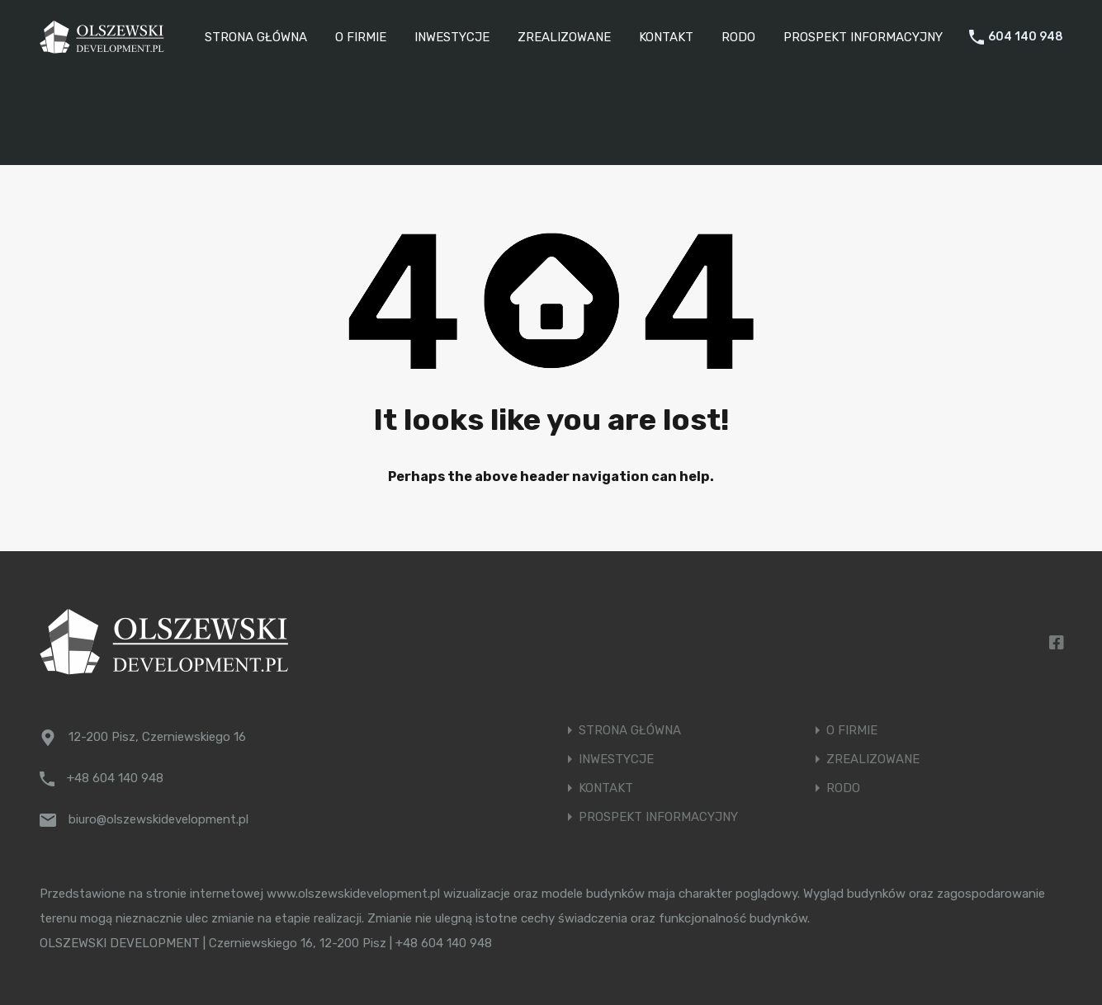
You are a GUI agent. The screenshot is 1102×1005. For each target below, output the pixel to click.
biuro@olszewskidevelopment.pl (158, 819)
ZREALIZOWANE (564, 37)
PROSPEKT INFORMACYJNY (863, 37)
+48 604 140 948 (115, 778)
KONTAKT (666, 37)
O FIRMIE (360, 37)
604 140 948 (1025, 37)
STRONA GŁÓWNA (256, 37)
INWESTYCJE (452, 37)
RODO (738, 37)
